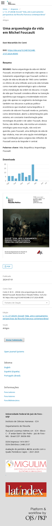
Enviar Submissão (14, 340)
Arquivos (14, 9)
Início (5, 9)
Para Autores (9, 396)
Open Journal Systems (14, 351)
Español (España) (12, 371)
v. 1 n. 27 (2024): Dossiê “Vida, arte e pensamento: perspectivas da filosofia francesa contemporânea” (24, 13)
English (7, 367)
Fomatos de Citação (13, 302)
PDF (8, 266)
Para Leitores (9, 392)
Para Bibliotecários (12, 400)
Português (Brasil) (12, 375)
